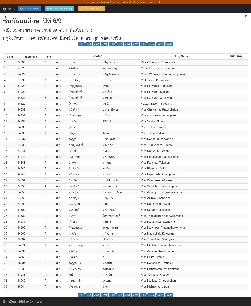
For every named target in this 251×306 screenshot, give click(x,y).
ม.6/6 (119, 44)
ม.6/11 (160, 44)
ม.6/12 (169, 44)
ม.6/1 (81, 44)
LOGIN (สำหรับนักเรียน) (59, 8)
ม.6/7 (127, 44)
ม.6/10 (152, 44)
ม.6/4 (104, 44)
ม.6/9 (143, 44)
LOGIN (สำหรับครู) (30, 8)
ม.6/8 (135, 44)
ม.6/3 (96, 44)
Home (9, 8)
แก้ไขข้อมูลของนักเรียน (91, 8)
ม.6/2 (88, 44)
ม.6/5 (112, 44)
